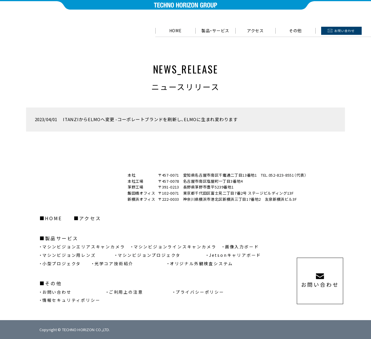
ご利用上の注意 (126, 292)
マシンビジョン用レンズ (69, 255)
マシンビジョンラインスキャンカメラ (175, 247)
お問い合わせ (57, 292)
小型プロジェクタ (61, 263)
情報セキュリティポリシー (71, 300)
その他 (53, 283)
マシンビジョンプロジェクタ (149, 255)
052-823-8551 (281, 175)
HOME (175, 30)
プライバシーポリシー (200, 292)
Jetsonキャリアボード (235, 255)
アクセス (255, 30)
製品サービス (61, 238)
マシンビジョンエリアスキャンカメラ (83, 247)
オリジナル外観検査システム (201, 263)
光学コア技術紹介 (113, 263)
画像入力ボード (242, 247)
